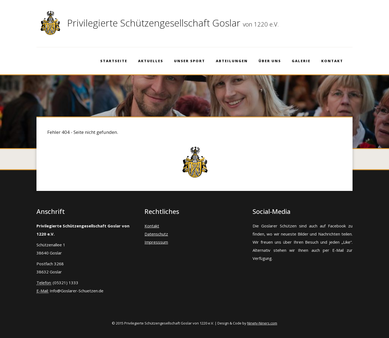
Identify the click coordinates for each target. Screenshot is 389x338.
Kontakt (332, 60)
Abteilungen (232, 60)
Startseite (113, 60)
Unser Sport (189, 60)
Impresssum (156, 242)
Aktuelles (150, 60)
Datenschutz (156, 234)
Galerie (301, 60)
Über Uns (270, 60)
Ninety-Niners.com (262, 323)
